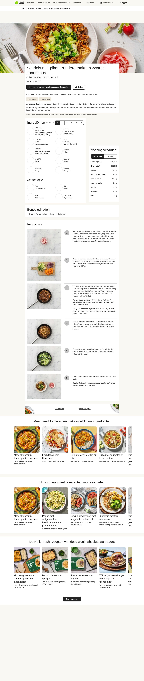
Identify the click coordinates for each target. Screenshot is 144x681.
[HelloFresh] (19, 2)
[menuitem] (20, 3)
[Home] (23, 8)
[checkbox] (27, 81)
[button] (107, 3)
